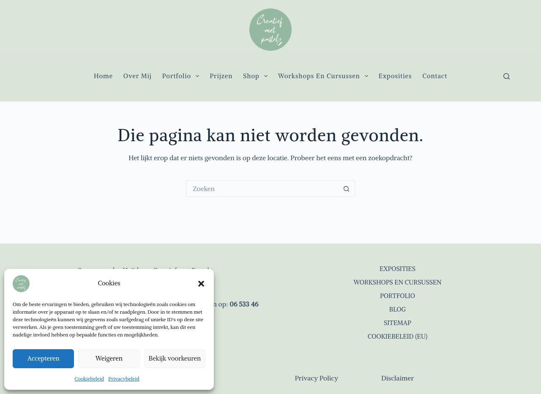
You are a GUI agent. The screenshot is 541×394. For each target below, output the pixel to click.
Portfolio (182, 76)
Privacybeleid (123, 378)
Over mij (137, 76)
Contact (434, 76)
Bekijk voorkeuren (175, 358)
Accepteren (43, 358)
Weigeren (109, 358)
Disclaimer (397, 378)
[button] (201, 283)
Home (103, 76)
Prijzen (221, 76)
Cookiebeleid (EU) (398, 336)
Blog (397, 309)
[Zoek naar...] (262, 188)
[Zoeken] (506, 76)
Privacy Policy (316, 378)
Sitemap (397, 323)
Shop (257, 76)
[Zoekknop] (346, 188)
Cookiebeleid (89, 378)
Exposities (395, 76)
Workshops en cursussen (325, 76)
